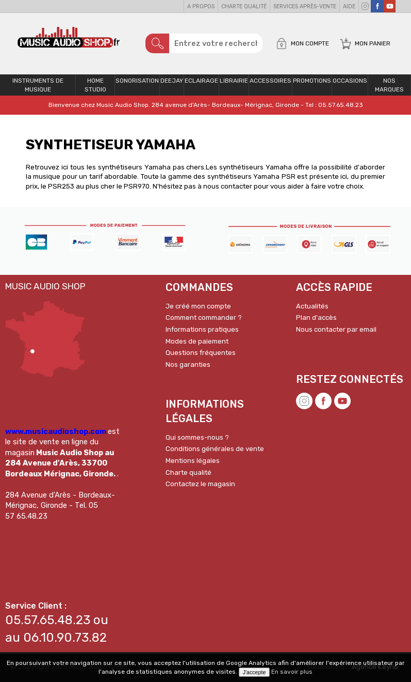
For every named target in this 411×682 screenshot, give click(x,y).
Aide (349, 6)
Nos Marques (389, 85)
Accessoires (270, 80)
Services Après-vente (304, 6)
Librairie (234, 80)
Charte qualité (244, 6)
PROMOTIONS (312, 80)
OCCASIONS (350, 80)
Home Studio (95, 85)
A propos (201, 6)
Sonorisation (137, 80)
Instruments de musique (37, 85)
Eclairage (201, 80)
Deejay (171, 80)
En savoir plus (292, 671)
